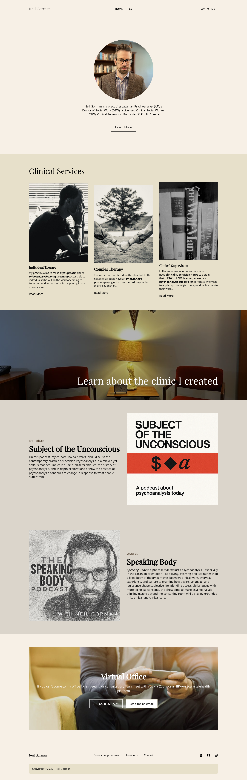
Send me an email (142, 704)
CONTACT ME (208, 8)
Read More (36, 294)
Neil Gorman (40, 8)
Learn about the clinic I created (147, 380)
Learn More (123, 127)
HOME (119, 9)
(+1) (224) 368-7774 (106, 704)
